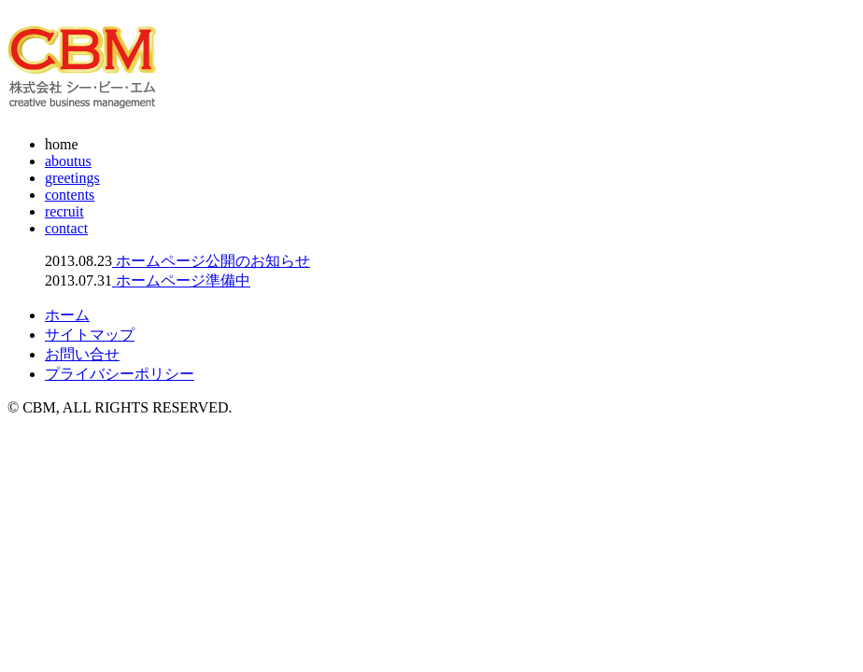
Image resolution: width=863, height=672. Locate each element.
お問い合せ (82, 354)
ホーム (67, 315)
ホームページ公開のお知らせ (211, 261)
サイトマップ (89, 335)
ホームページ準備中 (181, 280)
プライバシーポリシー (119, 374)
